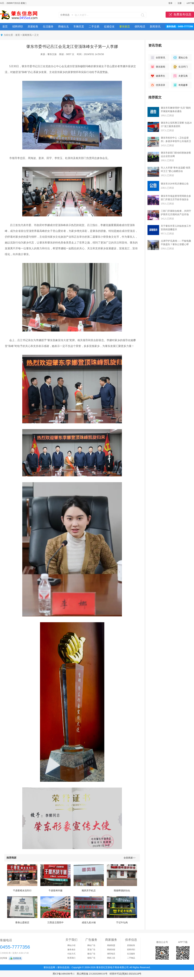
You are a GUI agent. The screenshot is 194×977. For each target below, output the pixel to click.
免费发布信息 (179, 14)
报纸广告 (91, 958)
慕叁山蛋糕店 (22, 922)
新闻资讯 (155, 26)
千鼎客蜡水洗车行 (22, 890)
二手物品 (131, 958)
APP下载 (190, 3)
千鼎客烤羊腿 (55, 890)
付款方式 (71, 954)
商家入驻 (111, 958)
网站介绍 (71, 945)
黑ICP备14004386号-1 (63, 974)
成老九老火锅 (89, 922)
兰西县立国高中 (55, 922)
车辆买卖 (78, 26)
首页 (5, 26)
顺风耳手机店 (89, 890)
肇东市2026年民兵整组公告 (175, 183)
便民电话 (140, 26)
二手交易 (94, 26)
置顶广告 (91, 949)
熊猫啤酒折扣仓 (122, 890)
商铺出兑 (63, 26)
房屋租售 (33, 26)
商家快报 (111, 949)
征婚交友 (109, 26)
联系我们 (71, 958)
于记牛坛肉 (122, 922)
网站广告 (91, 945)
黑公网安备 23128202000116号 (92, 974)
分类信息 (65, 15)
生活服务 (48, 26)
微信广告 (91, 954)
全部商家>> (130, 858)
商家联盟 (111, 945)
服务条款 (71, 949)
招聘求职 (17, 26)
